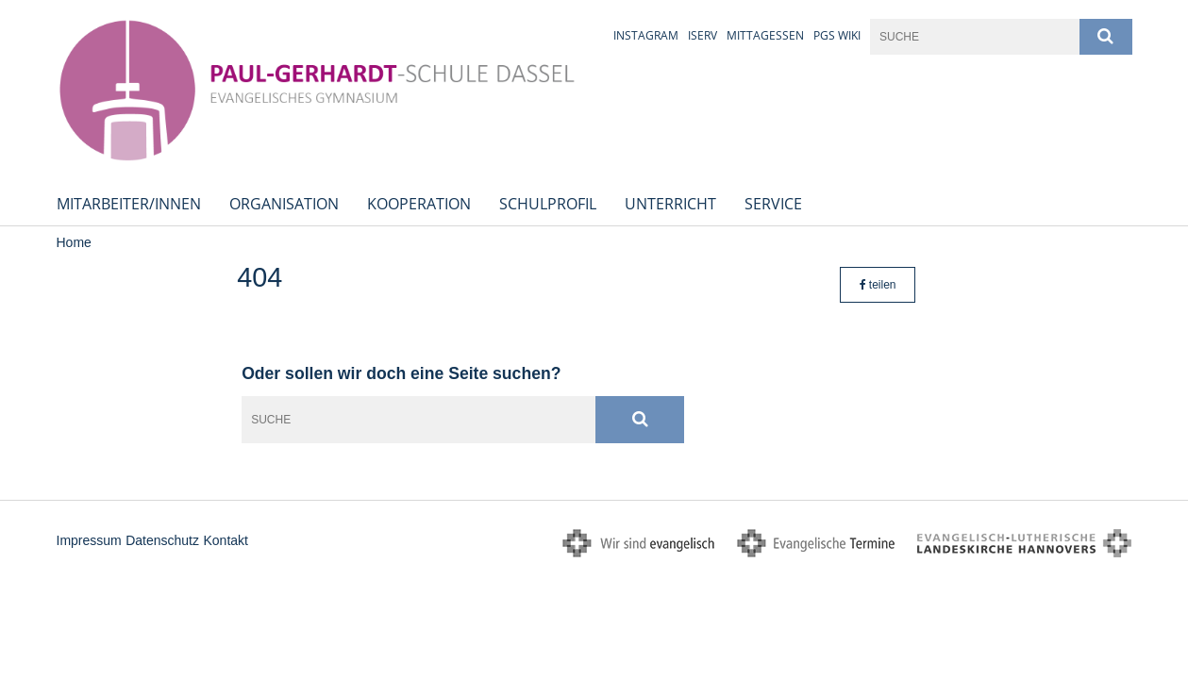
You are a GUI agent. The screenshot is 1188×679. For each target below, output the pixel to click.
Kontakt (225, 540)
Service (773, 203)
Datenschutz (162, 540)
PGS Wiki (837, 35)
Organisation (284, 203)
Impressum (89, 540)
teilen (878, 284)
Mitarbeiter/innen (129, 203)
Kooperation (419, 203)
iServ (702, 35)
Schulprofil (547, 203)
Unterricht (670, 203)
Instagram (645, 35)
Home (74, 242)
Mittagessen (765, 35)
